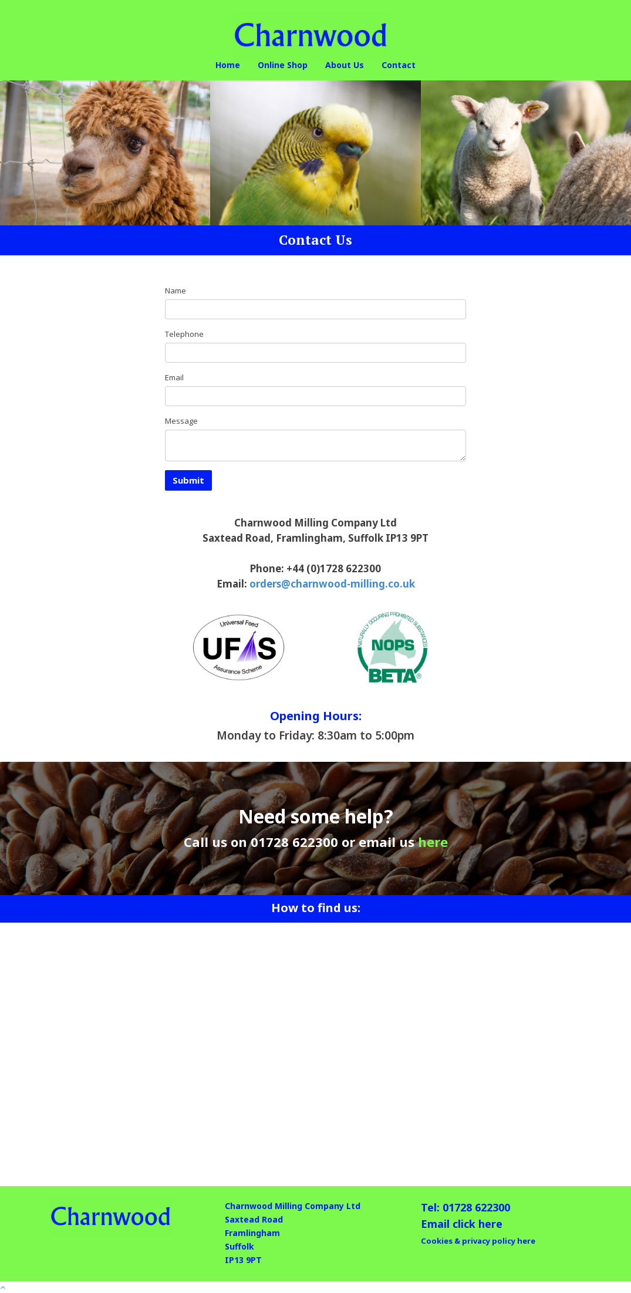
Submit (188, 480)
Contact (399, 64)
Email (174, 377)
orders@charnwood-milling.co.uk (332, 583)
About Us (344, 64)
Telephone (184, 334)
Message (181, 421)
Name (175, 290)
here (433, 841)
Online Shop (283, 64)
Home (227, 64)
